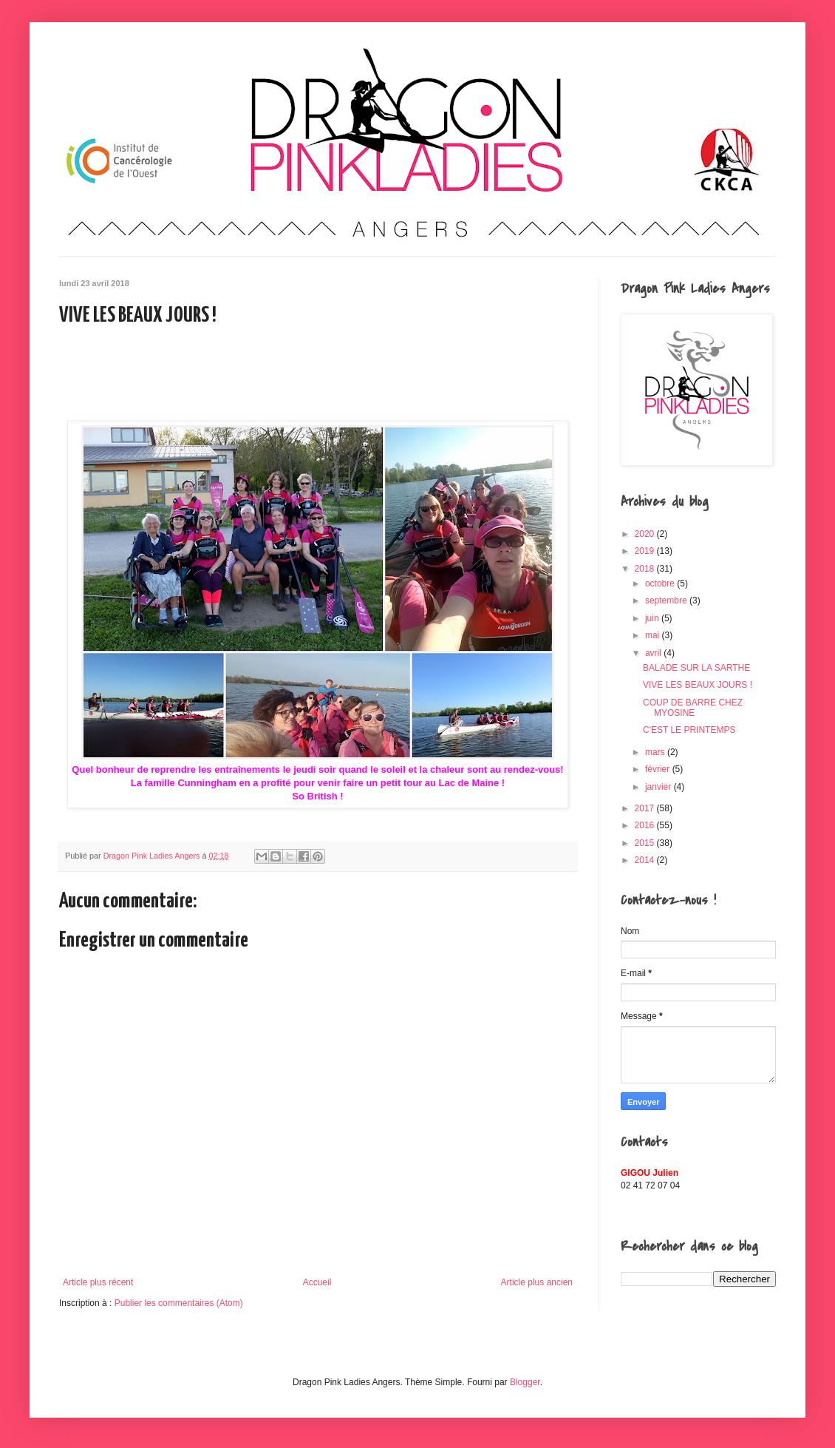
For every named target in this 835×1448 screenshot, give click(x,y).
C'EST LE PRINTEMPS (689, 730)
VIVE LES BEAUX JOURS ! (697, 685)
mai (653, 635)
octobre (661, 583)
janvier (659, 787)
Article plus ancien (537, 1282)
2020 (646, 534)
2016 (646, 825)
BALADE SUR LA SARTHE (696, 668)
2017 (646, 808)
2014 (646, 860)
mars (656, 752)
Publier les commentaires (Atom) (179, 1303)
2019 (646, 551)
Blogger (525, 1382)
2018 (646, 569)
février (658, 769)
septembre (667, 600)
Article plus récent (98, 1282)
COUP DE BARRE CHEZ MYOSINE (693, 707)
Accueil (317, 1282)
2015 (646, 843)
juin (653, 618)
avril (654, 653)
